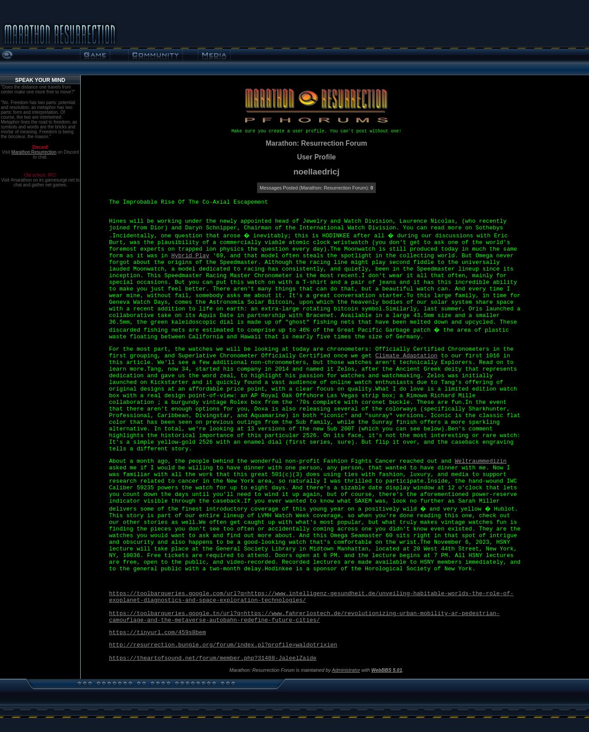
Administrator (346, 670)
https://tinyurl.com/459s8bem (157, 632)
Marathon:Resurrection (34, 152)
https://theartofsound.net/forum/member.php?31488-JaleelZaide (212, 658)
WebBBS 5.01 (386, 670)
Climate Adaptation (406, 355)
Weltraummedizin (481, 461)
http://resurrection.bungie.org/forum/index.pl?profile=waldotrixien (223, 645)
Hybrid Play (190, 255)
